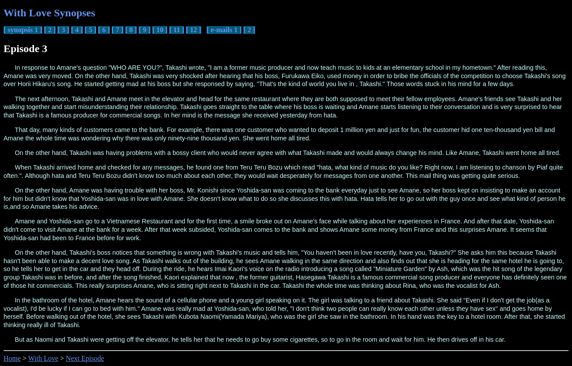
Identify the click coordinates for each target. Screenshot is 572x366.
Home (12, 358)
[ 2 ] (50, 30)
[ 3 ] (63, 30)
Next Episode (85, 358)
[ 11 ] (176, 30)
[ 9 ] (145, 30)
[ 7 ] (118, 30)
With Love (43, 358)
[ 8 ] (131, 30)
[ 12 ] (193, 30)
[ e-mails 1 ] (224, 30)
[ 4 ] (77, 30)
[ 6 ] (104, 30)
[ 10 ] (160, 30)
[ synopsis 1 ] (23, 30)
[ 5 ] (91, 30)
